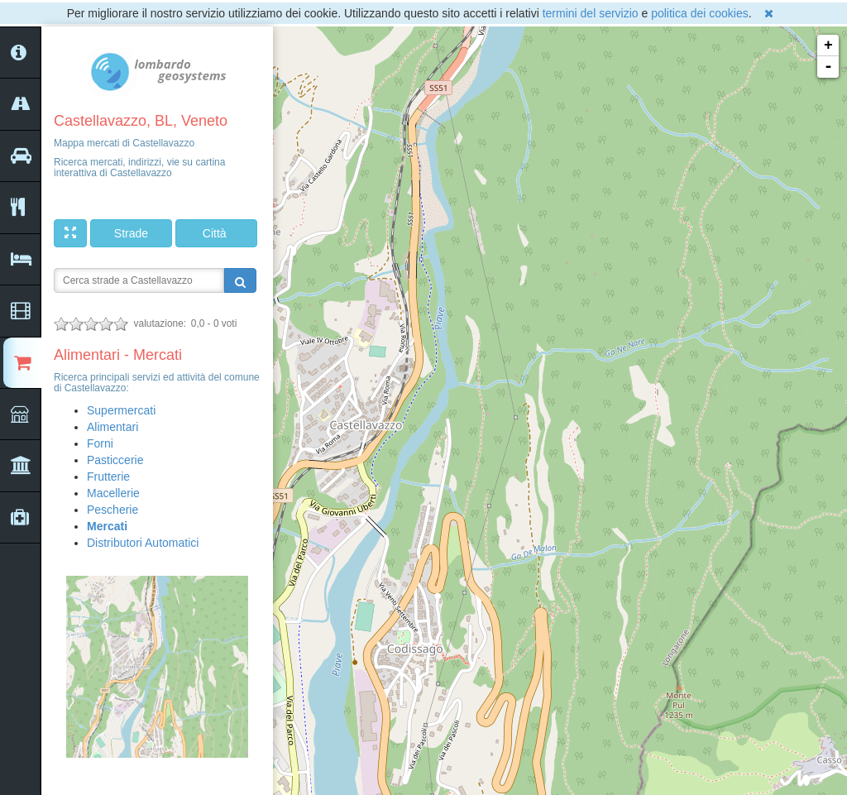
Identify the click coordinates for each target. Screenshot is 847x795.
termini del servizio (591, 13)
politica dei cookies (700, 13)
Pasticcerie (115, 460)
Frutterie (108, 476)
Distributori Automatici (143, 542)
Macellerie (113, 493)
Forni (100, 443)
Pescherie (112, 509)
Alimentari (112, 426)
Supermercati (121, 410)
